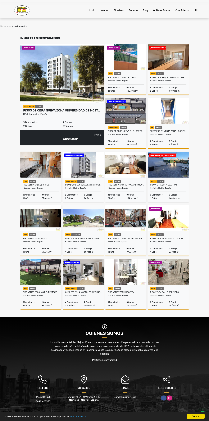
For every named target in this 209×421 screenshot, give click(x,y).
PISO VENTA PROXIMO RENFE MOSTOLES (41, 292)
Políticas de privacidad (104, 360)
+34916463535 (42, 401)
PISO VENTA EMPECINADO (35, 238)
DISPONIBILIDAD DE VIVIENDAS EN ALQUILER (83, 238)
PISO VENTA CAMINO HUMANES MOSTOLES (126, 185)
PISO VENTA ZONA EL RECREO (122, 77)
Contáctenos (182, 10)
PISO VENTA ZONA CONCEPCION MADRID (126, 238)
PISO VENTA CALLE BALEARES (164, 292)
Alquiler (118, 10)
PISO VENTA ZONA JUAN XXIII (164, 185)
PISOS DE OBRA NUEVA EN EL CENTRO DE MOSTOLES (126, 131)
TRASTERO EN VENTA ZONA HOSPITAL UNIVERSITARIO (168, 131)
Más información (78, 416)
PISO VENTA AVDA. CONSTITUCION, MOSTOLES (168, 238)
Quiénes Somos (161, 10)
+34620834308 (42, 397)
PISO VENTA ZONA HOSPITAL (121, 292)
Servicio (133, 10)
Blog (145, 10)
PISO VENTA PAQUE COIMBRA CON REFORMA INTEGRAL (168, 77)
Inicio (92, 10)
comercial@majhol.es (125, 397)
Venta (104, 10)
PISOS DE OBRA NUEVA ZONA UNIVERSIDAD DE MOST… (61, 110)
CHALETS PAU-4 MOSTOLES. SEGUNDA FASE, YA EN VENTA (83, 292)
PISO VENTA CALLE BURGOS (36, 185)
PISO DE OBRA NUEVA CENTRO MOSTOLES (83, 185)
